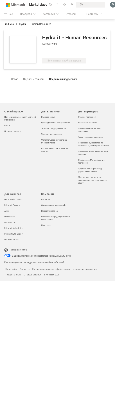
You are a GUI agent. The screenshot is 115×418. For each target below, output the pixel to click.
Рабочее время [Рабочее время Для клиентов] (48, 116)
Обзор (14, 79)
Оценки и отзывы (33, 79)
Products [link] (9, 24)
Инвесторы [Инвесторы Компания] (46, 225)
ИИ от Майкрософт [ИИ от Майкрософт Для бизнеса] (13, 199)
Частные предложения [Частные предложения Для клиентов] (51, 134)
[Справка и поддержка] (57, 4)
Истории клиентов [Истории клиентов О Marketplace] (12, 131)
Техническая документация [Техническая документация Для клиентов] (53, 128)
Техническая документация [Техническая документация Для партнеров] (90, 137)
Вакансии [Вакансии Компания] (45, 199)
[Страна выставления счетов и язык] (90, 5)
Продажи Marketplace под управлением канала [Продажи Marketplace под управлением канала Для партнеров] (90, 170)
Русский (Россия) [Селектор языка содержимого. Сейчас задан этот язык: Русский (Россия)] (18, 249)
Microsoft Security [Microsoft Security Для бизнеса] (12, 205)
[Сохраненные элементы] (64, 4)
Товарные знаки (13, 274)
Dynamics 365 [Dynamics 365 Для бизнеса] (10, 216)
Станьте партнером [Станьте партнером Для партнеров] (87, 116)
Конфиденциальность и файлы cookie (51, 269)
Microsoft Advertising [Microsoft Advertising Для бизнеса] (13, 228)
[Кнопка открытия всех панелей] (8, 14)
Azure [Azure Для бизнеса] (6, 210)
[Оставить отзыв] (50, 4)
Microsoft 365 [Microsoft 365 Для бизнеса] (10, 222)
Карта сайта (11, 269)
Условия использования (85, 269)
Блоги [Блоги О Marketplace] (7, 125)
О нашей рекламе (32, 274)
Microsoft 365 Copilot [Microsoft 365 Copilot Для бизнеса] (13, 233)
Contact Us (25, 269)
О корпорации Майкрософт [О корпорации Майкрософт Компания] (53, 205)
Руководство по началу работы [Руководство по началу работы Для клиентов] (55, 122)
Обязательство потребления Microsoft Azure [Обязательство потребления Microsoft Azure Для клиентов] (54, 141)
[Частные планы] (72, 4)
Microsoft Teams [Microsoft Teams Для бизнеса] (11, 239)
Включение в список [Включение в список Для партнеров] (87, 122)
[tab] (15, 79)
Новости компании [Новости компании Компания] (49, 210)
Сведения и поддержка (63, 79)
